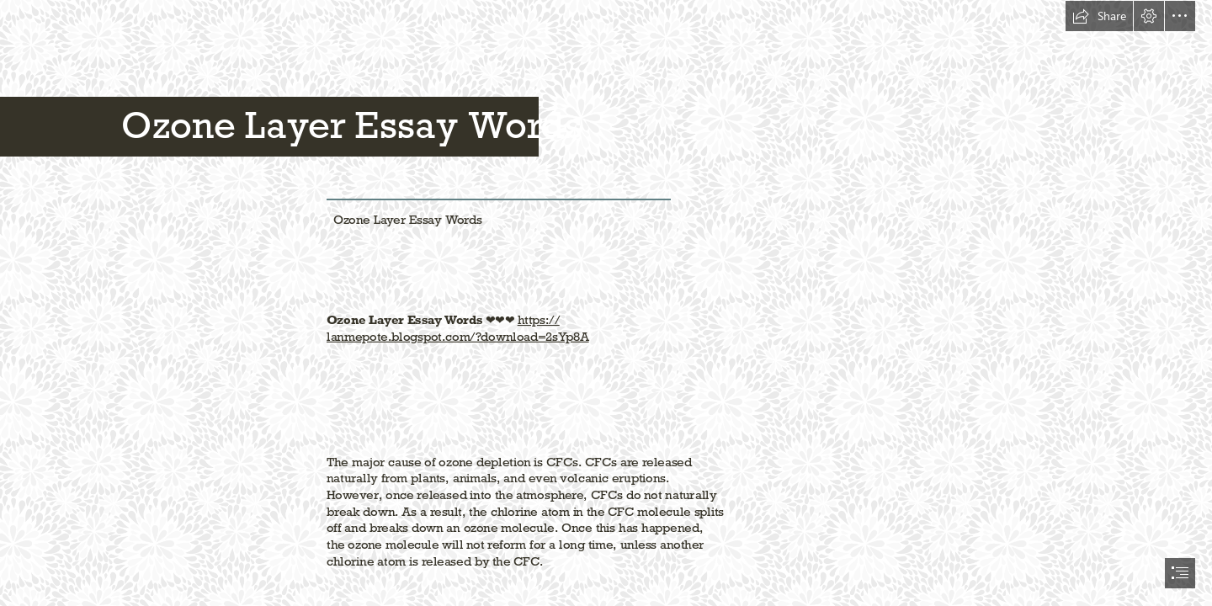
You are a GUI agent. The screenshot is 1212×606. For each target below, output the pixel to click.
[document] (606, 303)
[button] (1099, 16)
